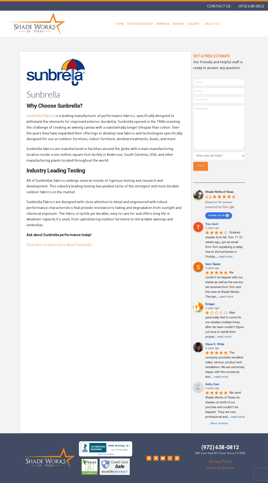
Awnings (163, 23)
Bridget (210, 304)
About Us (212, 23)
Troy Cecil (211, 224)
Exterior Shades (140, 23)
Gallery (194, 24)
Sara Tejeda (212, 264)
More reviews (219, 423)
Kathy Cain (212, 384)
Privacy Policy (220, 461)
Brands (178, 23)
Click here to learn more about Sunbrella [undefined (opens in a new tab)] (59, 245)
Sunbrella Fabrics (41, 116)
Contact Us (218, 6)
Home (120, 23)
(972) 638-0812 (251, 6)
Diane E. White (214, 344)
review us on (218, 215)
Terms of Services (220, 468)
